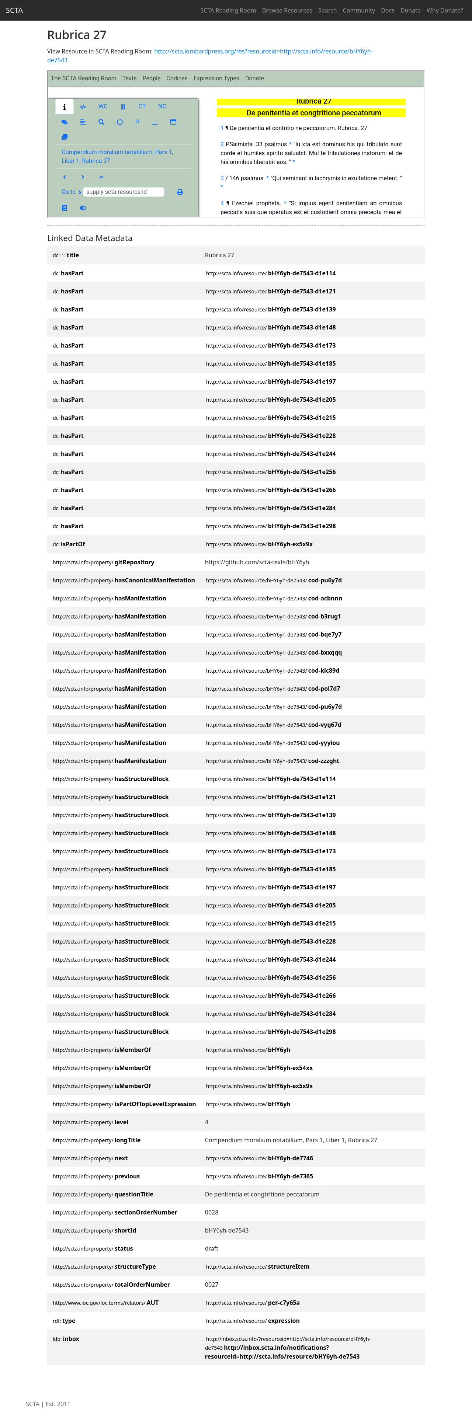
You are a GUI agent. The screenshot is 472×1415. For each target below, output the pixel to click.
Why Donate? (445, 10)
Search (327, 10)
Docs (388, 10)
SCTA (14, 10)
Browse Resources (287, 10)
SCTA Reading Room (228, 10)
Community (359, 10)
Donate (410, 10)
